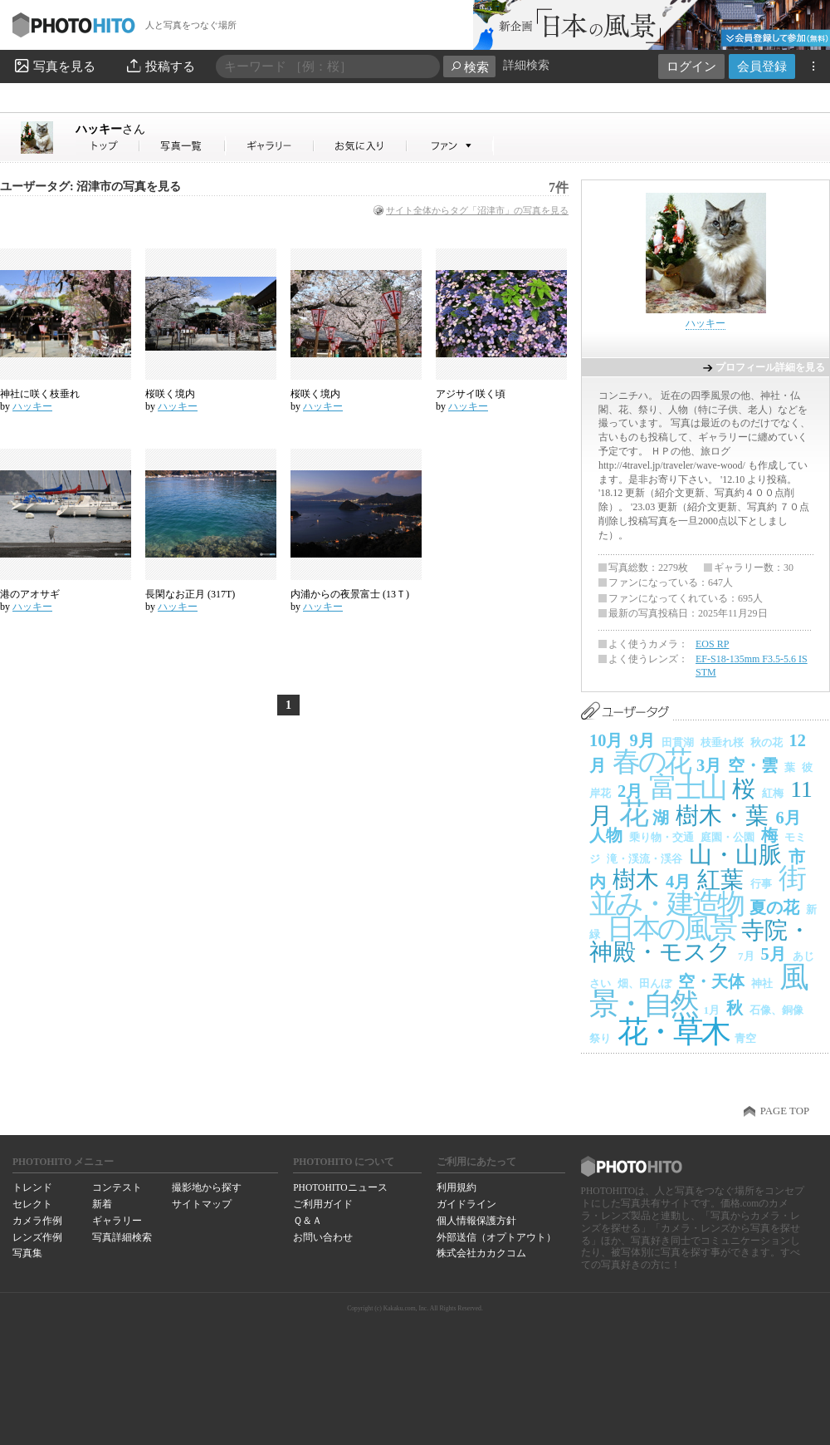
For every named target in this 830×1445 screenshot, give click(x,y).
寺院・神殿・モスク (700, 941)
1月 (712, 1010)
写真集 (27, 1253)
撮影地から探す (207, 1187)
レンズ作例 (37, 1237)
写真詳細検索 (122, 1237)
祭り (600, 1038)
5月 (773, 954)
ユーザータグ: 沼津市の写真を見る (90, 186)
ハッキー (110, 128)
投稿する (159, 66)
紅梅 (773, 793)
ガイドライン (466, 1204)
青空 (745, 1038)
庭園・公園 (727, 837)
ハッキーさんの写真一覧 (182, 145)
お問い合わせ (323, 1237)
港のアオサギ (30, 594)
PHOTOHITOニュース (340, 1187)
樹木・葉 (722, 815)
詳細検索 (526, 65)
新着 (102, 1204)
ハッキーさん (108, 145)
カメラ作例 (37, 1221)
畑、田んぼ (644, 983)
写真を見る (53, 66)
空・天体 (711, 981)
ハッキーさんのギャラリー (270, 145)
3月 (708, 765)
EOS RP (712, 644)
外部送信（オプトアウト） (496, 1237)
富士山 (687, 787)
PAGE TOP (784, 1111)
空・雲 (753, 765)
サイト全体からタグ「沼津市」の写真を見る (477, 210)
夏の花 (774, 907)
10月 (605, 740)
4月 (678, 881)
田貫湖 (678, 742)
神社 (762, 983)
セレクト (32, 1204)
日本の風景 (671, 928)
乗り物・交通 (661, 837)
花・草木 (673, 1032)
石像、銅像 (776, 1010)
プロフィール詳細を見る (770, 367)
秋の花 (766, 742)
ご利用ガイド (323, 1204)
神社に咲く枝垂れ (40, 394)
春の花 (651, 761)
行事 (761, 883)
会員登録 (762, 66)
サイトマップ (202, 1204)
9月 (641, 740)
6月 (787, 818)
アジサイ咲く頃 (470, 394)
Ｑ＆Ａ (307, 1221)
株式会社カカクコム (481, 1253)
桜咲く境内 (170, 394)
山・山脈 (735, 854)
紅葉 (720, 879)
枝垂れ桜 (722, 742)
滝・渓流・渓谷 (644, 859)
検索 (469, 67)
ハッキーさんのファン (450, 145)
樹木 (636, 879)
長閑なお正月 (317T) (190, 594)
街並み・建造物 (696, 891)
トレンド (32, 1187)
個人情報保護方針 (476, 1221)
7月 (746, 956)
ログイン (691, 66)
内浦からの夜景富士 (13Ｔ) (349, 594)
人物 (605, 835)
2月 (630, 791)
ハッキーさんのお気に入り (361, 145)
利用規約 (456, 1187)
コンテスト (117, 1187)
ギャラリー (117, 1221)
